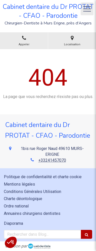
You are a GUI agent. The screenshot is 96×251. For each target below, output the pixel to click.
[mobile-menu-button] (87, 9)
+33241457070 (52, 160)
